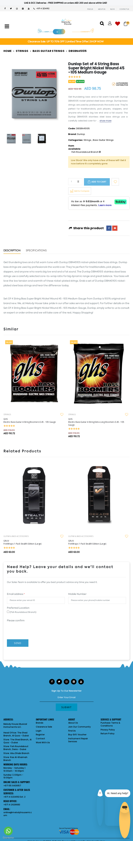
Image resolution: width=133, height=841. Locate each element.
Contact (40, 738)
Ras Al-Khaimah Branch (15, 759)
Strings (22, 51)
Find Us (72, 730)
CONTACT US (124, 9)
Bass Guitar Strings (48, 51)
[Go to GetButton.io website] (8, 838)
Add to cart (98, 181)
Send (17, 643)
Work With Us (43, 742)
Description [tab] (12, 250)
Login (38, 730)
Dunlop (81, 134)
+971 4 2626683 (11, 804)
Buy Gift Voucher (77, 734)
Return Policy (107, 733)
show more (106, 120)
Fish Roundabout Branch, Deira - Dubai (15, 748)
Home (7, 51)
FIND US (90, 9)
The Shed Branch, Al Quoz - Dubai (16, 734)
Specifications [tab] (36, 250)
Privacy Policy (108, 729)
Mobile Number (77, 594)
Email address (16, 594)
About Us (73, 722)
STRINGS (7, 414)
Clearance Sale (44, 726)
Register (40, 734)
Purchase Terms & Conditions (110, 724)
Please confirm (16, 620)
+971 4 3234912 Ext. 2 (14, 796)
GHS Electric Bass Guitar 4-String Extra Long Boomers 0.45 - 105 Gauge (96, 422)
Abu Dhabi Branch (19, 753)
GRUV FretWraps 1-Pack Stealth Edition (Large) (22, 542)
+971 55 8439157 (12, 785)
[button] (127, 22)
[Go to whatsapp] (8, 831)
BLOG (112, 9)
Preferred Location (18, 607)
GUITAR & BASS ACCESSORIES (16, 536)
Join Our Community (79, 726)
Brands (39, 722)
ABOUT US (101, 9)
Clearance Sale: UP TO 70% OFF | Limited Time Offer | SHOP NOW (65, 41)
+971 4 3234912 (41, 8)
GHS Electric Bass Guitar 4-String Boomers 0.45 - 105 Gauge (29, 420)
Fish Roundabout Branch (86, 152)
